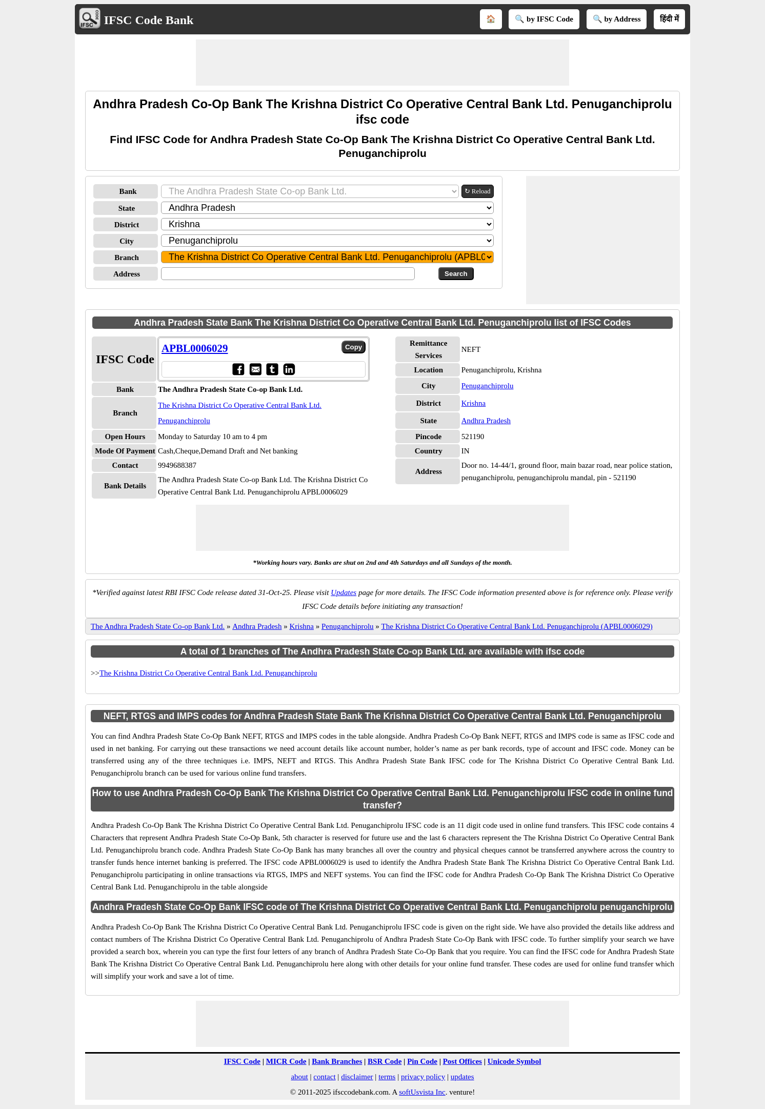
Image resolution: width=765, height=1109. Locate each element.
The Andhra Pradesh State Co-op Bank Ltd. (158, 626)
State (126, 208)
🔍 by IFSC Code (544, 19)
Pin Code (422, 1061)
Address (126, 274)
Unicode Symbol (514, 1061)
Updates (343, 592)
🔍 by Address (617, 19)
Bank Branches (337, 1061)
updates (462, 1077)
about (299, 1077)
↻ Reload (478, 191)
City (126, 241)
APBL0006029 (195, 348)
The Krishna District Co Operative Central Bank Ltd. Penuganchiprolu (208, 673)
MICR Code (286, 1061)
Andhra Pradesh (486, 421)
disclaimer (357, 1077)
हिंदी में (669, 19)
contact (324, 1077)
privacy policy (423, 1077)
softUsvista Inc (422, 1092)
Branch (126, 257)
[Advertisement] (382, 62)
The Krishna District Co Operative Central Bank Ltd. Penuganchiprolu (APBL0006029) (517, 626)
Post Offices (462, 1061)
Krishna (473, 403)
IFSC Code (242, 1061)
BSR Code (384, 1061)
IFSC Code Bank (149, 20)
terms (386, 1077)
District (126, 225)
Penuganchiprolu (487, 386)
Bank (127, 191)
